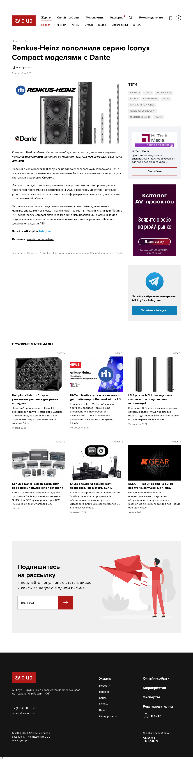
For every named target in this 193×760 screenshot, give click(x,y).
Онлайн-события (68, 17)
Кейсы (75, 24)
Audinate (135, 93)
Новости (46, 24)
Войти (156, 716)
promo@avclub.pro (23, 713)
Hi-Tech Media (164, 93)
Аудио (165, 99)
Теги (137, 24)
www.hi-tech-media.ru (40, 239)
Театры (158, 117)
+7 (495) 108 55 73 (24, 708)
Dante (148, 93)
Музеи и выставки (140, 117)
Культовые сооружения (142, 111)
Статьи (89, 24)
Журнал (46, 17)
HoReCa (134, 99)
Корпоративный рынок (142, 105)
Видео (102, 24)
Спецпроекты (120, 24)
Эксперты (116, 17)
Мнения (61, 24)
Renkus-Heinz (150, 99)
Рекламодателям (151, 17)
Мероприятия (95, 17)
